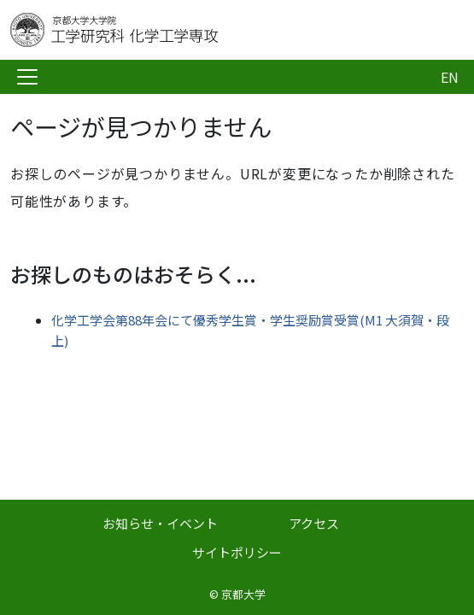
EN (450, 77)
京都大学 (243, 594)
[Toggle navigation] (27, 77)
